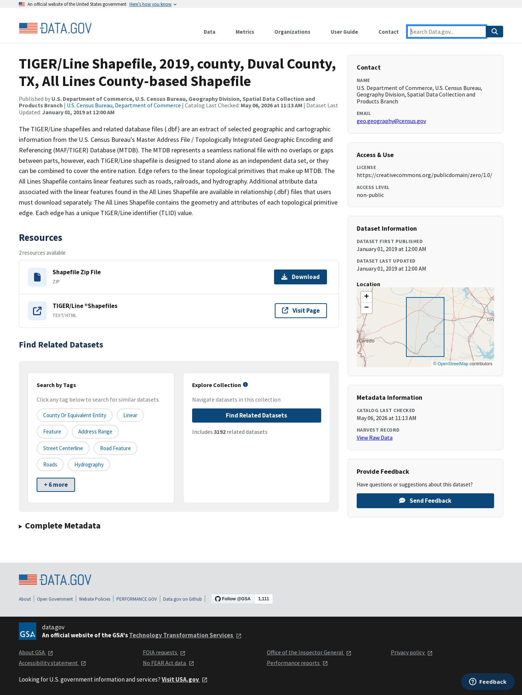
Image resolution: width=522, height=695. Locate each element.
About (25, 599)
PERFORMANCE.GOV (136, 599)
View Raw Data (375, 437)
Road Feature (115, 448)
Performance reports (297, 662)
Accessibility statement (52, 662)
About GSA (36, 652)
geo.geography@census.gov (391, 120)
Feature (52, 431)
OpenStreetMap (453, 363)
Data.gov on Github (182, 599)
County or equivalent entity (74, 415)
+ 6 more (56, 485)
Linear (130, 415)
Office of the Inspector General (309, 652)
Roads (50, 464)
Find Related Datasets (256, 415)
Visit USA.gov (185, 679)
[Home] (55, 28)
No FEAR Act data (168, 662)
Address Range (95, 431)
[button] (366, 297)
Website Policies (94, 599)
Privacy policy (412, 652)
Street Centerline (63, 448)
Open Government (55, 599)
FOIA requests (164, 652)
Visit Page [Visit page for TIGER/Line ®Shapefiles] (301, 310)
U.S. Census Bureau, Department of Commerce (124, 105)
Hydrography (89, 464)
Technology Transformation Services (185, 635)
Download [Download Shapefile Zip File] (300, 277)
